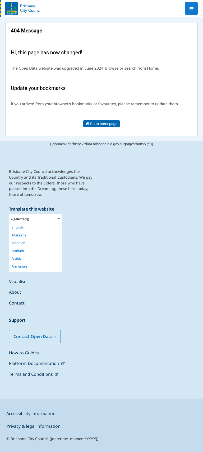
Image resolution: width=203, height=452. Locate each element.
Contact (17, 303)
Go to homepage (101, 123)
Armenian (19, 266)
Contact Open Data (34, 336)
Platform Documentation (34, 363)
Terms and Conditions (31, 374)
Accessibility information (31, 413)
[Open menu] (191, 8)
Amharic (18, 251)
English (17, 227)
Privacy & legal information (33, 426)
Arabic (16, 258)
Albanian (18, 243)
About (15, 292)
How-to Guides (24, 353)
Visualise (17, 281)
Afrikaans (19, 235)
